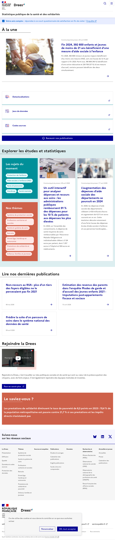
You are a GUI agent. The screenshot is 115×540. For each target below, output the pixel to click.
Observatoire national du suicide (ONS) (89, 464)
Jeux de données (20, 111)
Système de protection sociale (19, 215)
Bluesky (95, 437)
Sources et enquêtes (41, 449)
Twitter (110, 437)
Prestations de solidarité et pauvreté (18, 247)
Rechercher (105, 3)
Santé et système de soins (17, 228)
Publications (54, 449)
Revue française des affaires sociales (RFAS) (89, 486)
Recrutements (95, 532)
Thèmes (21, 449)
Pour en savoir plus (12, 386)
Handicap (11, 191)
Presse (101, 457)
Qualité (4, 461)
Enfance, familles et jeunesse (18, 254)
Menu (111, 3)
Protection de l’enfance (16, 175)
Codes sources (19, 125)
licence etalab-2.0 (51, 537)
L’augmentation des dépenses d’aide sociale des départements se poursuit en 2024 (93, 194)
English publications (57, 463)
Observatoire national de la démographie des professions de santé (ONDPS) (90, 475)
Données (70, 449)
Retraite (10, 233)
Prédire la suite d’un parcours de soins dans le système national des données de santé (28, 320)
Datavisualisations (20, 96)
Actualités (102, 453)
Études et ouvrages (57, 453)
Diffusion (5, 457)
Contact (83, 532)
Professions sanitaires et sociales (17, 221)
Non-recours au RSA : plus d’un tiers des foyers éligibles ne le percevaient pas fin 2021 (29, 288)
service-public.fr (98, 524)
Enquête (90, 21)
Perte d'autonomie (14, 186)
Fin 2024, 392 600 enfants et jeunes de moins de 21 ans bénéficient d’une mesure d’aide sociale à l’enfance (85, 48)
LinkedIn (102, 437)
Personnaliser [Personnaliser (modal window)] (47, 529)
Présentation (6, 453)
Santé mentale (25, 191)
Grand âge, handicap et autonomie (17, 240)
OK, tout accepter (67, 529)
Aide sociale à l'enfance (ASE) (19, 180)
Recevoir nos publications (59, 138)
